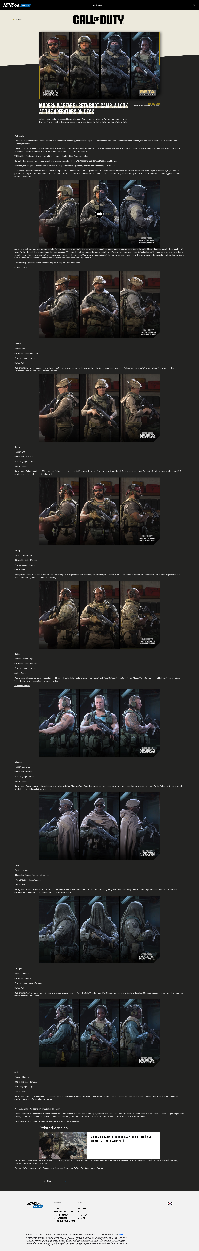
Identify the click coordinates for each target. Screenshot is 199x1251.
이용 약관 (48, 1234)
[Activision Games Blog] (17, 5)
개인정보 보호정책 (60, 1234)
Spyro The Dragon (60, 1214)
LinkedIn (81, 1218)
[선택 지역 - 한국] (170, 1203)
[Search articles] (194, 5)
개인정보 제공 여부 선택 (110, 1234)
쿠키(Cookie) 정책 (76, 1234)
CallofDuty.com (72, 1121)
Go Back (17, 19)
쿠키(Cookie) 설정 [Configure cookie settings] (90, 1234)
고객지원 (38, 1234)
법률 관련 (29, 1234)
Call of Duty (58, 1208)
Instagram (82, 1214)
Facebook (82, 1208)
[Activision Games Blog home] (35, 1205)
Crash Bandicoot (60, 1218)
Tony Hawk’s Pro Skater (63, 1211)
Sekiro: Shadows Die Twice (64, 1221)
